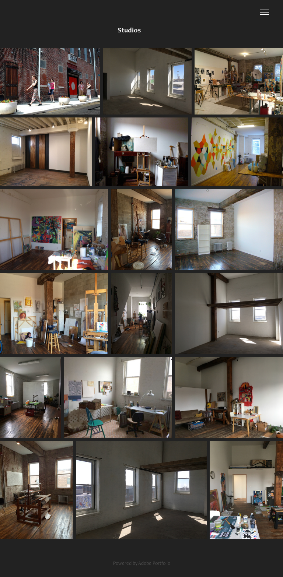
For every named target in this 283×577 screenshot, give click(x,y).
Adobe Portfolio (154, 563)
